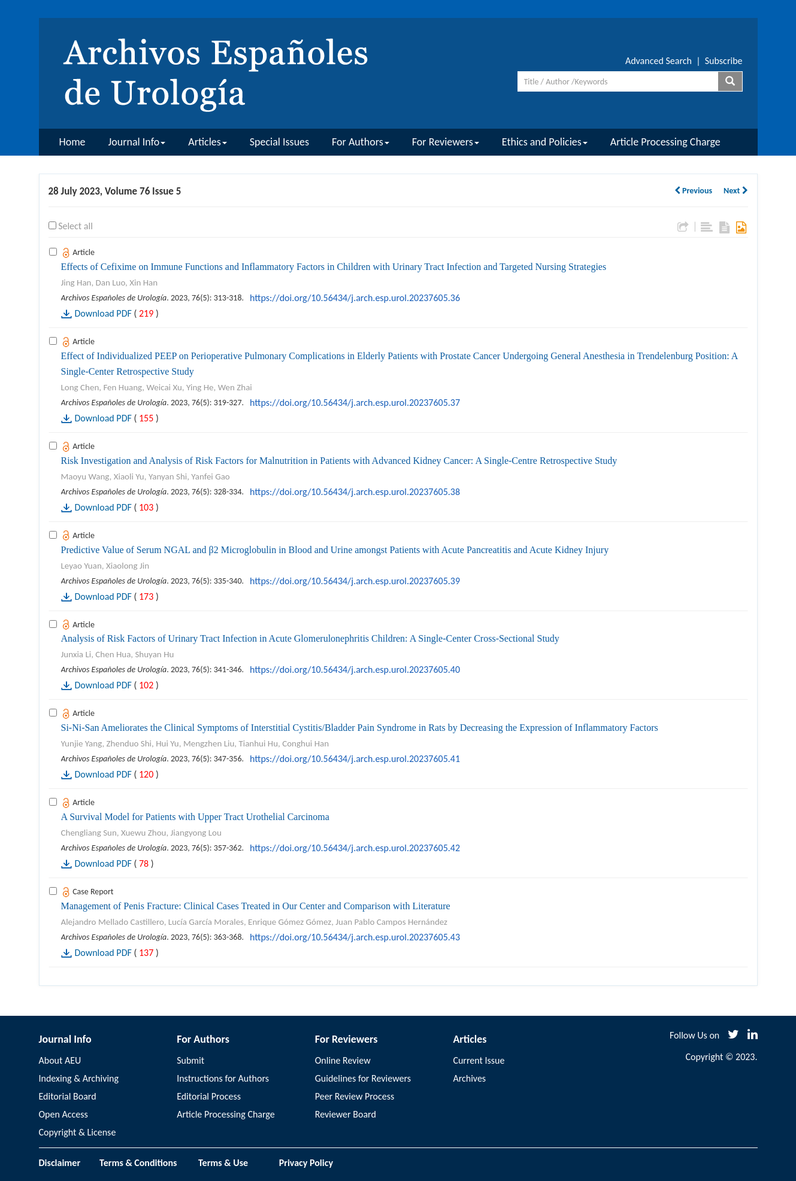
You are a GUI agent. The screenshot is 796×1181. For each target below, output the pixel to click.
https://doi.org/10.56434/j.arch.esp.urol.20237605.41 (355, 758)
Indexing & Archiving (79, 1078)
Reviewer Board (345, 1114)
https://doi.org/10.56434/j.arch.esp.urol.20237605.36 (355, 297)
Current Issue (478, 1060)
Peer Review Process (354, 1096)
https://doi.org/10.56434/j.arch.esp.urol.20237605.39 (355, 581)
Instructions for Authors (223, 1078)
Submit (190, 1060)
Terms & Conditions (138, 1162)
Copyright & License (77, 1132)
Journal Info (137, 141)
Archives (469, 1078)
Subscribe (724, 60)
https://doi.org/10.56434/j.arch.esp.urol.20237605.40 (355, 669)
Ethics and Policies (545, 141)
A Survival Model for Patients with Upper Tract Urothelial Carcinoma (195, 817)
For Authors (360, 141)
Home (72, 141)
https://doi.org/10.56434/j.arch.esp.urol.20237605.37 (355, 402)
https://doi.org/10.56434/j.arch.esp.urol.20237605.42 (355, 848)
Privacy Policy (306, 1162)
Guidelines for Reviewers (363, 1078)
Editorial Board (67, 1096)
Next (736, 191)
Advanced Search (658, 60)
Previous (693, 191)
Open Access (63, 1114)
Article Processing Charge (665, 141)
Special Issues (279, 141)
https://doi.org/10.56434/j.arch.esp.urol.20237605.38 (355, 491)
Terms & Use (228, 1162)
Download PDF (103, 313)
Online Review (343, 1060)
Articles (207, 141)
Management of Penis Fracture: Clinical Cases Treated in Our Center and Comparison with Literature (255, 906)
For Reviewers (445, 141)
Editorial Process (209, 1096)
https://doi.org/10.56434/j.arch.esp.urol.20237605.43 (355, 937)
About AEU (60, 1060)
